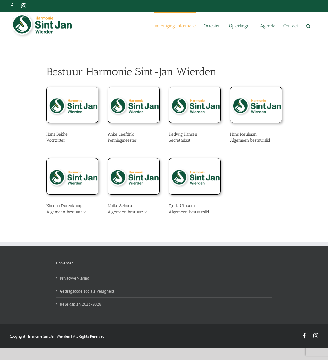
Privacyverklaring (74, 278)
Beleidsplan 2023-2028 (80, 304)
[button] (308, 25)
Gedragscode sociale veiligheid (87, 291)
